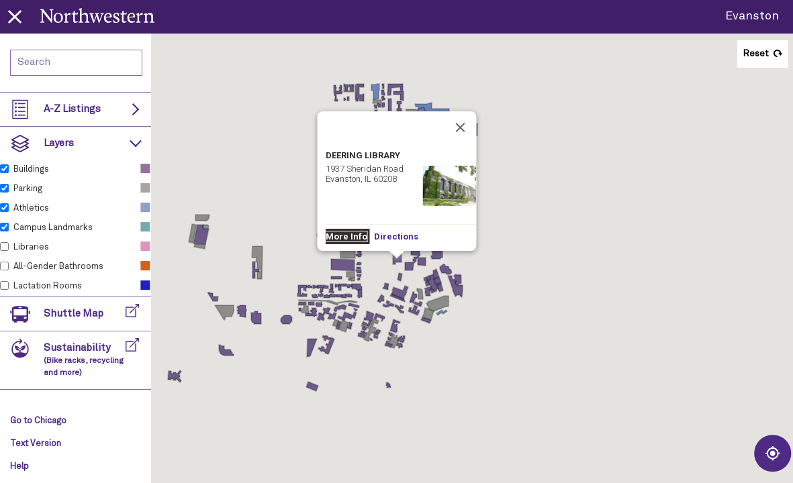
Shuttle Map (73, 314)
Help (19, 466)
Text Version (35, 443)
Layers (59, 143)
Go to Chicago (38, 421)
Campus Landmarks (53, 227)
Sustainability (84, 360)
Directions (395, 236)
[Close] (460, 127)
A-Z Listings (72, 109)
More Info (346, 236)
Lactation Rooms (47, 286)
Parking (27, 188)
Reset (756, 53)
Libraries (31, 247)
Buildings (31, 169)
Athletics (31, 208)
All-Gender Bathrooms (58, 266)
